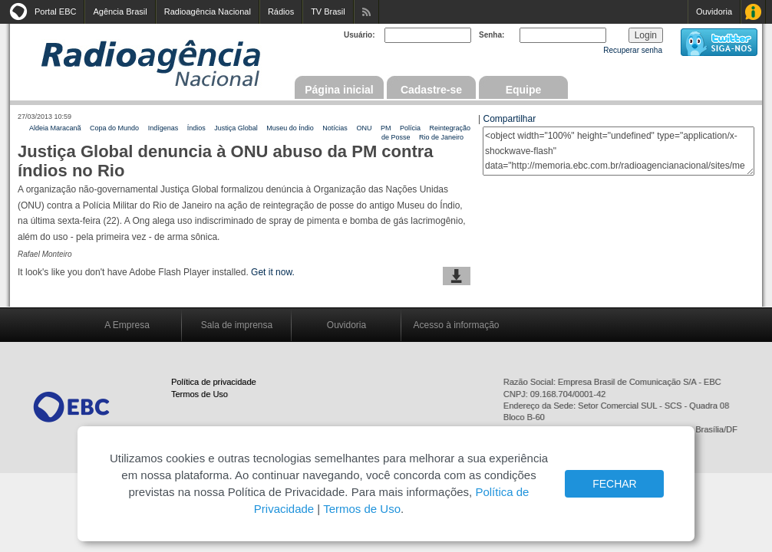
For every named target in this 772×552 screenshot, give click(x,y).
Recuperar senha (632, 50)
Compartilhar (509, 118)
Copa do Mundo (114, 128)
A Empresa (127, 325)
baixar (456, 276)
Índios (196, 128)
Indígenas (163, 128)
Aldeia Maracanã (55, 128)
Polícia (410, 128)
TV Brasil (328, 11)
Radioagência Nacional (207, 11)
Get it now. (273, 272)
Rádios (281, 11)
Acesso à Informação (753, 12)
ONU (363, 128)
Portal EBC (55, 11)
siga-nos (719, 42)
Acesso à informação (456, 325)
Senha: (491, 35)
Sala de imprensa (236, 325)
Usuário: (359, 35)
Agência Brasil (120, 11)
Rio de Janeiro (441, 137)
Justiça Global (236, 128)
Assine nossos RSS (366, 12)
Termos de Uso (199, 394)
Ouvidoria (714, 11)
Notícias (335, 128)
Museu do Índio (290, 128)
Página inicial (339, 90)
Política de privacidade (213, 381)
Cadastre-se (431, 90)
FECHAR (614, 484)
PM (386, 128)
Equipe (524, 90)
